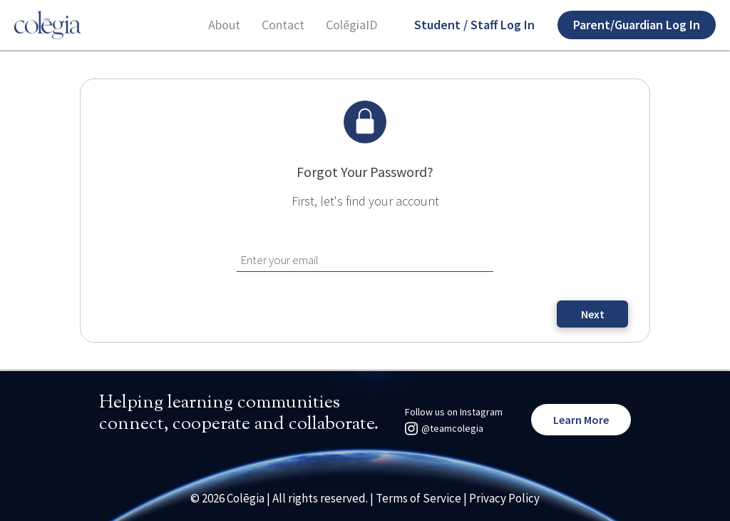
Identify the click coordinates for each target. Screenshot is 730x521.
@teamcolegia (452, 428)
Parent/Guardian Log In (636, 24)
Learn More (581, 420)
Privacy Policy (504, 498)
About (224, 25)
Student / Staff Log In (474, 24)
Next (593, 314)
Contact (283, 25)
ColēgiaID (351, 25)
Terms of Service (418, 498)
